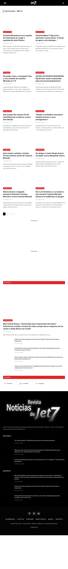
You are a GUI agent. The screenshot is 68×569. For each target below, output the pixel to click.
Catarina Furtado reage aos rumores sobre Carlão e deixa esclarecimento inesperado (36, 340)
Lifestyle (20, 519)
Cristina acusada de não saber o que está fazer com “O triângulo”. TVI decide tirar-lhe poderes (39, 460)
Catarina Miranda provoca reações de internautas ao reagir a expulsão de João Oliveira (17, 37)
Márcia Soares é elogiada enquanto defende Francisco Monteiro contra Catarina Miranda (17, 194)
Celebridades (8, 320)
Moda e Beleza (41, 519)
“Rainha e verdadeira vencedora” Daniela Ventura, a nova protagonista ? (49, 117)
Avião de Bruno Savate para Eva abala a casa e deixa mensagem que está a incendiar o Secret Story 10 (37, 349)
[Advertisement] (34, 234)
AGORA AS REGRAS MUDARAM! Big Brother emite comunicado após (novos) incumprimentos (50, 78)
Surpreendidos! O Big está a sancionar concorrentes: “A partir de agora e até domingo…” (50, 37)
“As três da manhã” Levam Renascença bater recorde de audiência (34, 440)
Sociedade (30, 519)
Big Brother (7, 32)
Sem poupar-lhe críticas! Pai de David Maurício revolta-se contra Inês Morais (17, 117)
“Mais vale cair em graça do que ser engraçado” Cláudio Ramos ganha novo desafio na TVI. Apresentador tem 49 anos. (37, 451)
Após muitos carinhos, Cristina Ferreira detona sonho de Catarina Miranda (17, 155)
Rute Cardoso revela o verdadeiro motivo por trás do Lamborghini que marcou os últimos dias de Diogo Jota (38, 358)
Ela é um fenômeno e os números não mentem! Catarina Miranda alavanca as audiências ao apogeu (50, 194)
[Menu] (5, 3)
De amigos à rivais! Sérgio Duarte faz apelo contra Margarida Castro (50, 154)
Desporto (59, 519)
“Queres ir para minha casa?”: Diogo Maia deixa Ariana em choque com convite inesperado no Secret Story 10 (38, 367)
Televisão (7, 72)
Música (50, 519)
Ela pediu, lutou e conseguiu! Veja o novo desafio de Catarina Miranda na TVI (17, 78)
